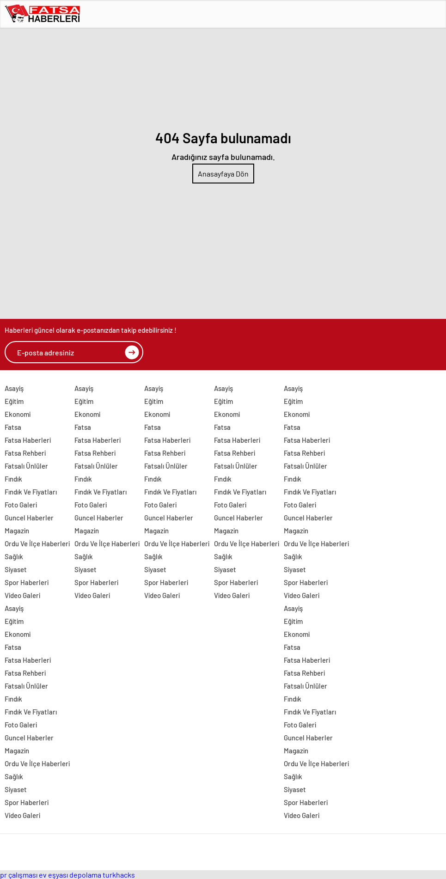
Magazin (17, 530)
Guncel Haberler (29, 517)
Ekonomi (18, 414)
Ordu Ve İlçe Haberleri (37, 543)
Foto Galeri (21, 505)
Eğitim (14, 401)
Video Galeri (22, 595)
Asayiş (14, 388)
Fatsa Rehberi (25, 453)
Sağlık (14, 556)
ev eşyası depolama (70, 874)
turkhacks (119, 874)
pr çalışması (18, 874)
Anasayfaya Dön (223, 173)
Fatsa (13, 427)
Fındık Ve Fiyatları (31, 492)
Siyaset (16, 569)
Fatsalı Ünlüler (26, 466)
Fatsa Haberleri (28, 440)
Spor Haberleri (27, 582)
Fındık (13, 479)
